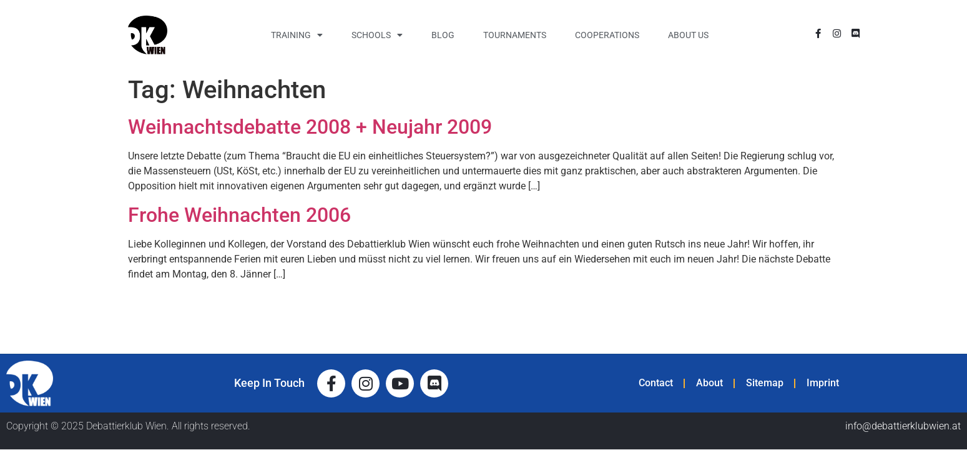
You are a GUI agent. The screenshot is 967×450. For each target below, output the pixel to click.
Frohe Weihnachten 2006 (239, 215)
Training (297, 35)
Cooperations (607, 35)
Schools (377, 35)
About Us (688, 35)
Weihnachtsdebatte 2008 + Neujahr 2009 (310, 127)
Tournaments (514, 35)
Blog (442, 35)
